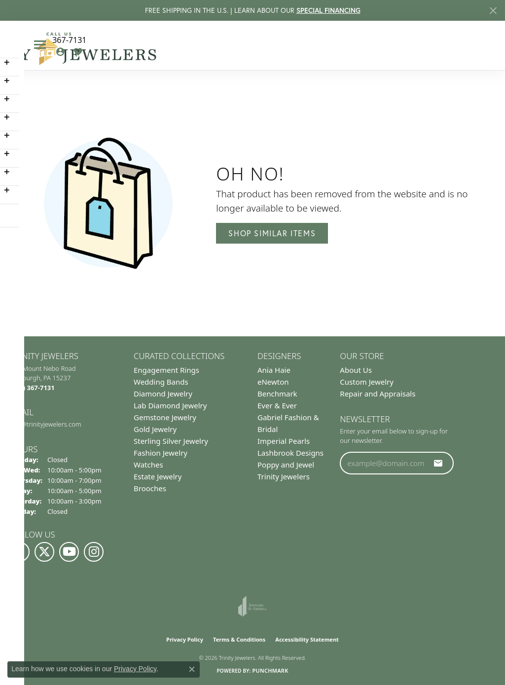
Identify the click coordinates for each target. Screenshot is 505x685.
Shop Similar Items (272, 233)
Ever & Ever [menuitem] (277, 405)
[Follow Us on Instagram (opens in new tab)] (94, 552)
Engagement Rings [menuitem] (166, 370)
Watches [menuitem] (148, 464)
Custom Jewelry (367, 382)
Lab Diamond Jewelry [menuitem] (170, 405)
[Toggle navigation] (40, 45)
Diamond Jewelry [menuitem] (163, 393)
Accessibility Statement (307, 639)
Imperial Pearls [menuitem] (283, 441)
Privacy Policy (184, 639)
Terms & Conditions (239, 639)
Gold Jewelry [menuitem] (155, 429)
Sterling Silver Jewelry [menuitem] (171, 441)
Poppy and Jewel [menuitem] (285, 464)
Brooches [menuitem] (150, 488)
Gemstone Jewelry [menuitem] (165, 417)
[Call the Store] (32, 387)
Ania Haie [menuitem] (273, 370)
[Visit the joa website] (252, 606)
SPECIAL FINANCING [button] (328, 10)
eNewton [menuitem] (273, 382)
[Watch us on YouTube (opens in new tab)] (69, 552)
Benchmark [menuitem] (277, 393)
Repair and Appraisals (377, 393)
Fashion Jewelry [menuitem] (160, 453)
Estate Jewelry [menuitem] (157, 476)
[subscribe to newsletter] (438, 463)
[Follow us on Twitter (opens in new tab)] (44, 552)
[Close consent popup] (192, 669)
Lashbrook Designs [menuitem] (290, 453)
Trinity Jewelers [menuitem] (283, 476)
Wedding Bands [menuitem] (161, 382)
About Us (356, 370)
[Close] (493, 10)
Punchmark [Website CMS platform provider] (270, 670)
